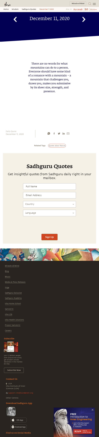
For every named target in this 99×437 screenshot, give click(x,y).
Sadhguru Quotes (29, 9)
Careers (8, 331)
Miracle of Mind (12, 266)
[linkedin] (63, 133)
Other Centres (12, 398)
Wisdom (15, 9)
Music (7, 277)
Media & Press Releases (15, 282)
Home (6, 9)
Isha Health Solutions (14, 320)
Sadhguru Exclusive (13, 293)
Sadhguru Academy (13, 298)
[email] (68, 133)
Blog (7, 271)
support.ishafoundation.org (20, 393)
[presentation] (49, 224)
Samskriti (9, 309)
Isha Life (8, 314)
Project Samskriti (12, 325)
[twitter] (59, 133)
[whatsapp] (48, 133)
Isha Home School (13, 304)
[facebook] (54, 133)
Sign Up (49, 237)
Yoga (7, 287)
